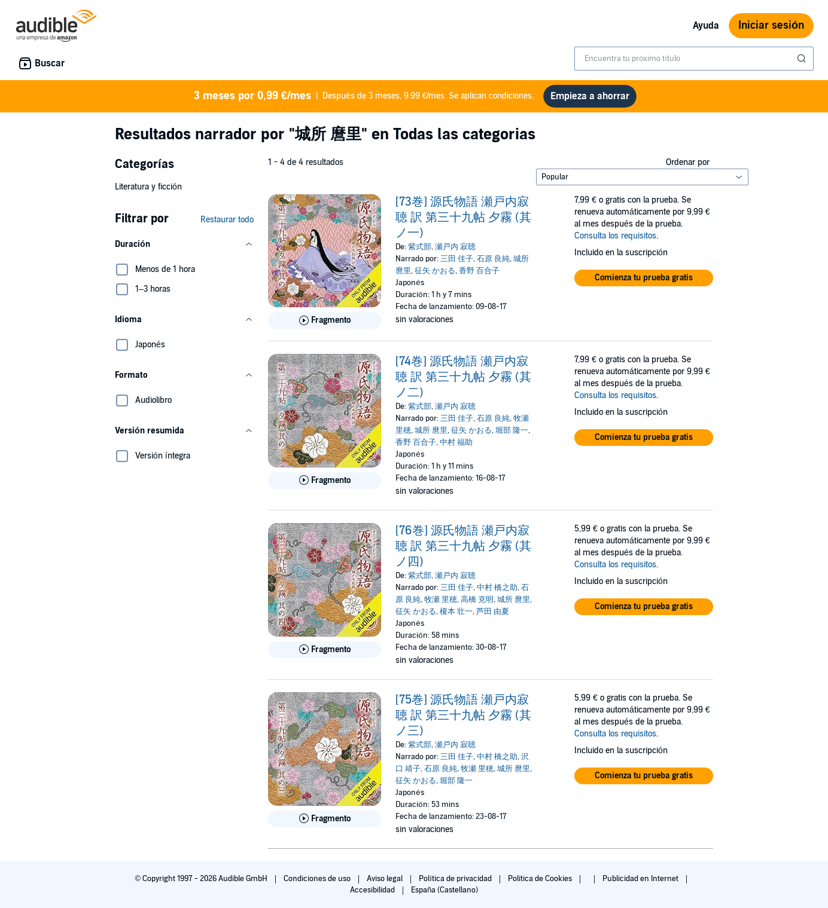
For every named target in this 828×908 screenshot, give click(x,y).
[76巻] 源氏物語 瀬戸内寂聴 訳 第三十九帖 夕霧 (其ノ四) (463, 546)
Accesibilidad (373, 890)
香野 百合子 (479, 271)
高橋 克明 (477, 599)
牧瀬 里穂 (440, 599)
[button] (184, 244)
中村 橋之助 (497, 587)
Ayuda (706, 26)
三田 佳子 (456, 259)
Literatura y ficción (148, 187)
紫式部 (419, 247)
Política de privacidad (456, 878)
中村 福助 (456, 442)
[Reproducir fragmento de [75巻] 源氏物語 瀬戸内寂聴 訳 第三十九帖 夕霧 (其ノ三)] (324, 819)
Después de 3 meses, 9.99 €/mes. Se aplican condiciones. (364, 96)
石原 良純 (493, 259)
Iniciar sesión (771, 25)
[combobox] (694, 59)
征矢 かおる (435, 271)
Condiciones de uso (318, 878)
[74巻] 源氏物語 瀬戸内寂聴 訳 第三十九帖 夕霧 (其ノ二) (463, 377)
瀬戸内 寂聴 (455, 247)
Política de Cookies (541, 878)
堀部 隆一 (511, 430)
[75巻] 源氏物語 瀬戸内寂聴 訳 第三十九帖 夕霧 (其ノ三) (463, 715)
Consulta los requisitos (615, 236)
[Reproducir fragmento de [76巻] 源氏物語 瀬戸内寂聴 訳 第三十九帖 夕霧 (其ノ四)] (324, 649)
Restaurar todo (227, 220)
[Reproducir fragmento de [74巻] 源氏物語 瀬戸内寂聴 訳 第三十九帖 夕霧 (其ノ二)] (324, 480)
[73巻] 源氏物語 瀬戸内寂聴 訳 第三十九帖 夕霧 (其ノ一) (463, 217)
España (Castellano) (444, 890)
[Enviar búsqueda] (803, 59)
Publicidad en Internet (641, 878)
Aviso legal (385, 878)
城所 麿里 (431, 430)
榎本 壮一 (456, 611)
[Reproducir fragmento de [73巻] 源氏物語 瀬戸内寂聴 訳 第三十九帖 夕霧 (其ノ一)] (324, 320)
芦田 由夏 (492, 611)
